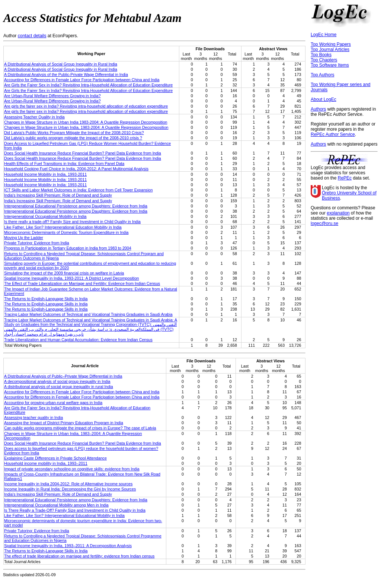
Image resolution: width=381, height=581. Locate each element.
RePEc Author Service (333, 134)
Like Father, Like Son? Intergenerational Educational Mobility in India (64, 515)
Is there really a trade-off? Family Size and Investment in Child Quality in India (72, 221)
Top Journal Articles (330, 49)
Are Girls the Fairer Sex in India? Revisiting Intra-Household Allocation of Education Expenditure (88, 85)
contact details (32, 35)
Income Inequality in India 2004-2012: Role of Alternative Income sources (68, 484)
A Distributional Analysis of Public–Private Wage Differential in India (63, 376)
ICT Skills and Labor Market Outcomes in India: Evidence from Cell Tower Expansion (78, 190)
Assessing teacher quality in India (33, 417)
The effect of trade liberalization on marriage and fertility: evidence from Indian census (79, 556)
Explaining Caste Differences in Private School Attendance (55, 458)
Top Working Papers (331, 44)
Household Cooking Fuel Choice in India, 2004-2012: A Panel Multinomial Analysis (76, 168)
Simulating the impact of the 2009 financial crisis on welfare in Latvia (64, 273)
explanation (338, 213)
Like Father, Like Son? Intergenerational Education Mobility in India (63, 227)
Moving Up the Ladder (23, 237)
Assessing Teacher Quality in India (34, 117)
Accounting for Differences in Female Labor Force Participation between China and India (81, 79)
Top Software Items (330, 65)
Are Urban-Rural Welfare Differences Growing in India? (52, 95)
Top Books (321, 54)
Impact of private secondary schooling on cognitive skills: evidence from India (72, 469)
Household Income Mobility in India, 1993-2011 (45, 174)
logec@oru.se (324, 223)
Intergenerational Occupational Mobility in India (45, 216)
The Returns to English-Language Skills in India (46, 298)
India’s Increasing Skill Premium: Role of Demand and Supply (58, 201)
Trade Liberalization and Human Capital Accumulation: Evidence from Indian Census (78, 339)
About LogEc (323, 99)
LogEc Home (323, 34)
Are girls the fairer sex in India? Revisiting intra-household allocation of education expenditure (86, 106)
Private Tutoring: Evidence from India (36, 243)
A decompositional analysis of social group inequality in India (57, 381)
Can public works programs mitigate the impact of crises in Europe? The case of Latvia (80, 428)
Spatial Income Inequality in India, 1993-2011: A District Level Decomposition (71, 278)
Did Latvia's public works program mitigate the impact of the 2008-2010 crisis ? (73, 138)
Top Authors (322, 74)
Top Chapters (324, 60)
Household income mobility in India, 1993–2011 (45, 463)
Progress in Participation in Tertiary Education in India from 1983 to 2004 (67, 248)
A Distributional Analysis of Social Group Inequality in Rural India (60, 64)
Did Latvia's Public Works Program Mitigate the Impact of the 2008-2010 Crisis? (74, 132)
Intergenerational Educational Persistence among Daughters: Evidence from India (75, 206)
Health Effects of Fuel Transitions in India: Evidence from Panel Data (64, 163)
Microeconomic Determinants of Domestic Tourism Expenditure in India (66, 232)
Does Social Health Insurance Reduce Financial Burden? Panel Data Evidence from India (82, 153)
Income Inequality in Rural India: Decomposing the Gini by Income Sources (70, 489)
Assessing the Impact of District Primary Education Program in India (63, 422)
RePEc (345, 178)
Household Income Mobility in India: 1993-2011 (45, 179)
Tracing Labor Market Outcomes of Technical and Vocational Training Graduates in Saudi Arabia (88, 314)
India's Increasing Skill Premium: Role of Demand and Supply (58, 195)
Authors (318, 109)
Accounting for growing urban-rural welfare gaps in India (53, 402)
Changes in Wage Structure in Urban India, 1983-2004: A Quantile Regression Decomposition (86, 127)
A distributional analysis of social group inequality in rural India (58, 386)
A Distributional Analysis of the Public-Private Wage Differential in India (66, 74)
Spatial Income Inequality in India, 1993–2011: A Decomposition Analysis (68, 545)
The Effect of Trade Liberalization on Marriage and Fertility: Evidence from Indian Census (82, 283)
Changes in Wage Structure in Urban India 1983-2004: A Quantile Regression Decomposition (85, 122)
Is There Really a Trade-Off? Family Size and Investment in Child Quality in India (74, 510)
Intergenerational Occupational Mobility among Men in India (56, 505)
